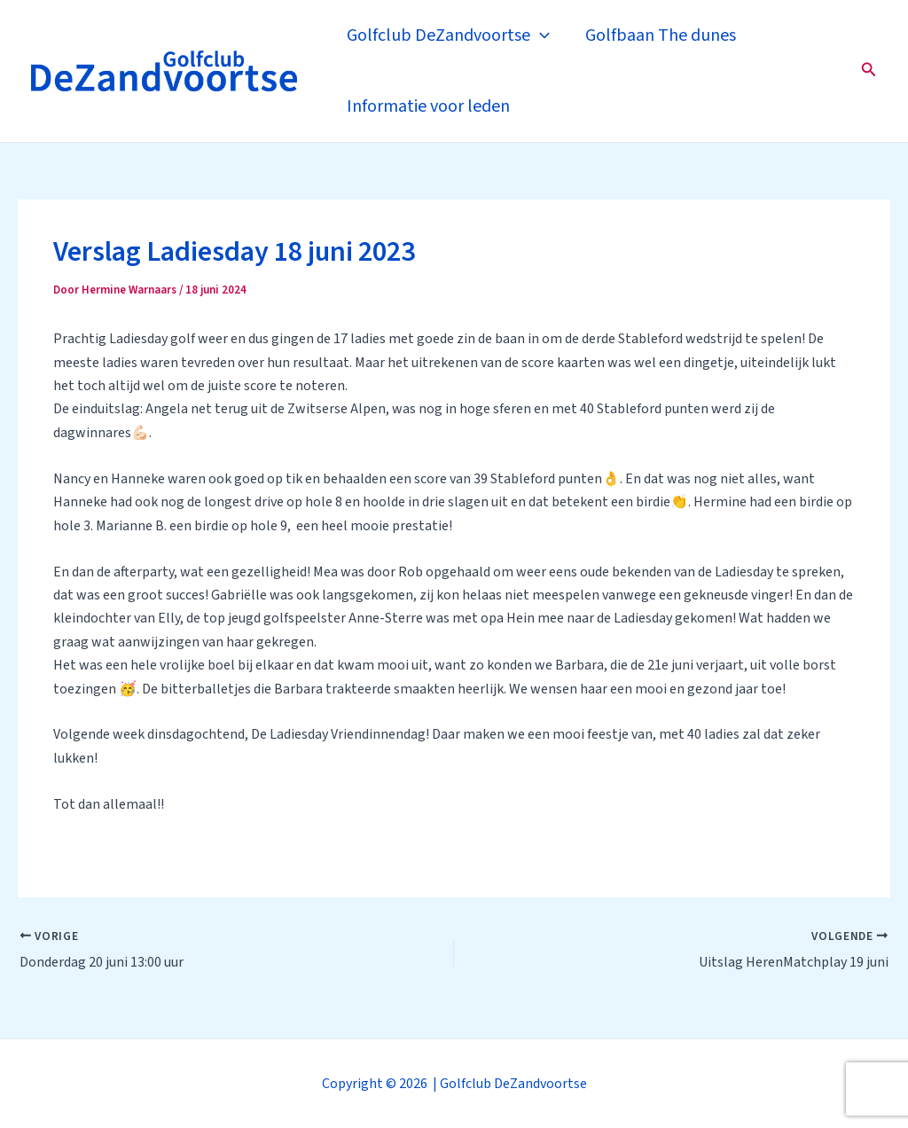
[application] (540, 35)
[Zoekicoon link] (869, 71)
